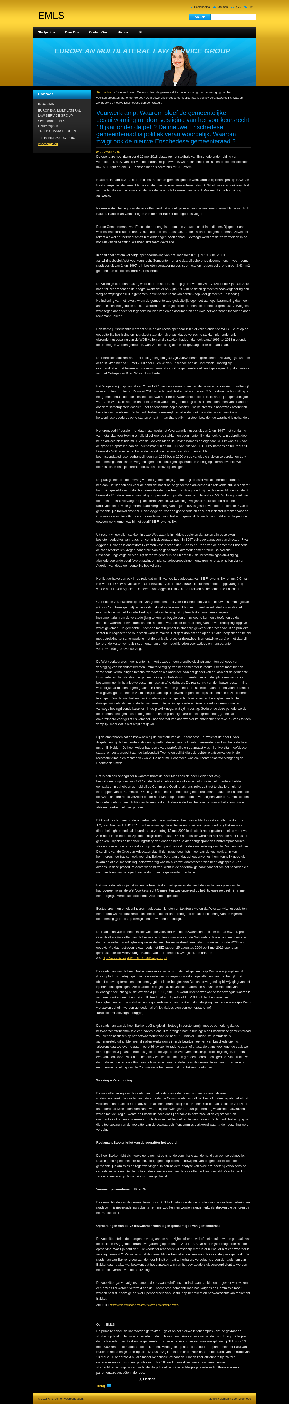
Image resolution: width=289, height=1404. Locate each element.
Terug (100, 1386)
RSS (238, 6)
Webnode (245, 1398)
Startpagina (103, 92)
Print (250, 6)
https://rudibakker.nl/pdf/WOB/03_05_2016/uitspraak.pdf (135, 958)
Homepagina (202, 6)
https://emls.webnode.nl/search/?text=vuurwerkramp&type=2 (144, 1305)
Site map (222, 6)
